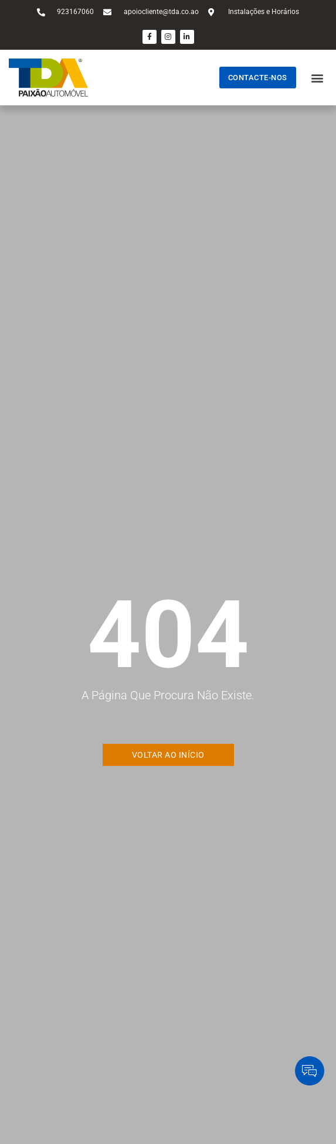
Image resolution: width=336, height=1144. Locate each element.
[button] (317, 77)
